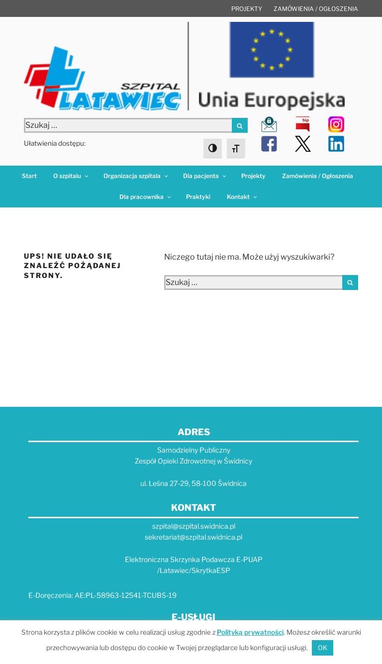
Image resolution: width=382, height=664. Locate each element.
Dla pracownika (145, 196)
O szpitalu (71, 176)
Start (29, 176)
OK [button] (322, 648)
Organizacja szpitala (136, 176)
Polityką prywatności (250, 632)
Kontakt (242, 196)
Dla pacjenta (205, 176)
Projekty (246, 8)
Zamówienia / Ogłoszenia (316, 8)
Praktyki (198, 196)
